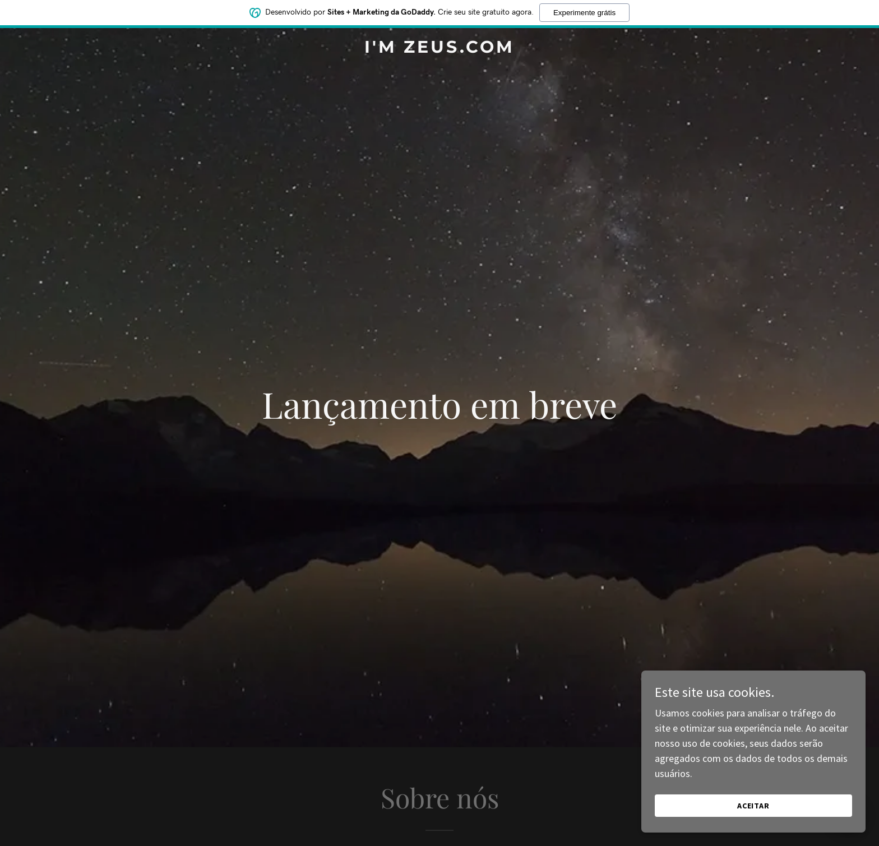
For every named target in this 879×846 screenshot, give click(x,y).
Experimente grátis (584, 12)
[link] (439, 49)
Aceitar (753, 806)
